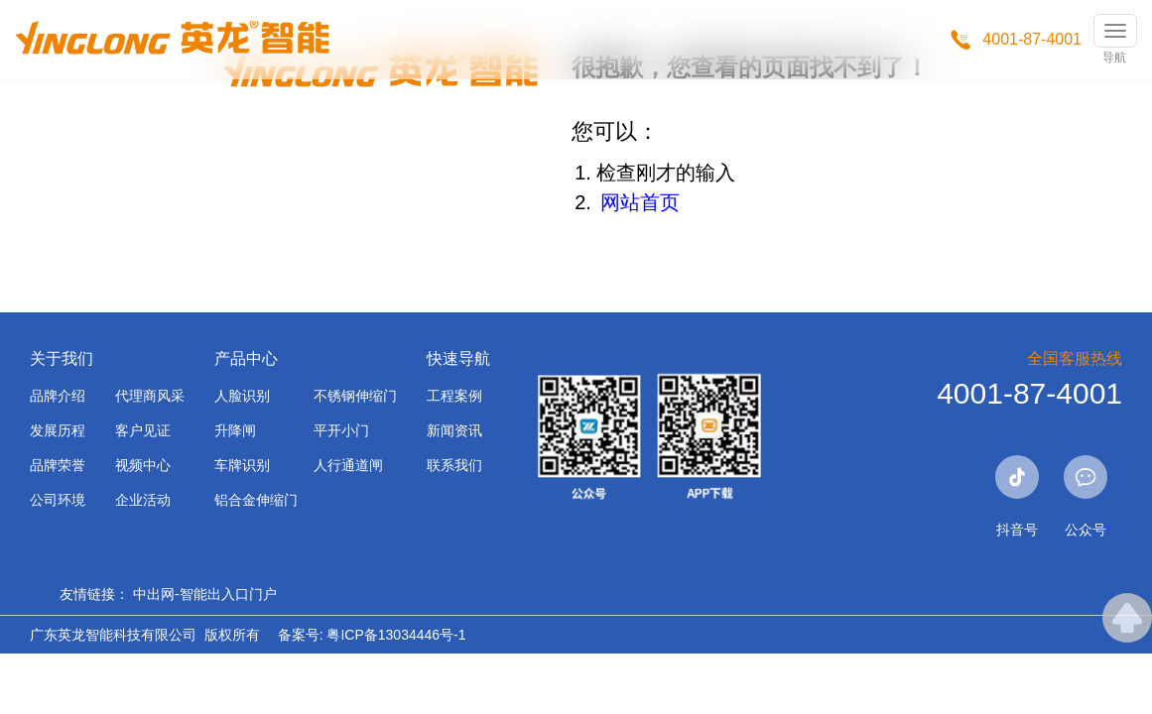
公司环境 (57, 500)
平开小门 (341, 430)
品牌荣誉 (57, 465)
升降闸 (235, 430)
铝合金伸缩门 (256, 500)
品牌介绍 (57, 396)
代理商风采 (150, 396)
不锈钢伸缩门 (355, 396)
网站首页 (640, 202)
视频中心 (143, 465)
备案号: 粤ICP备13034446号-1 (372, 635)
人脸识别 (242, 396)
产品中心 (246, 358)
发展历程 (57, 430)
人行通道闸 (348, 465)
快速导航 (458, 358)
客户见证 (143, 430)
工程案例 (454, 396)
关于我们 (61, 358)
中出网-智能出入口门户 (205, 594)
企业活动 (143, 500)
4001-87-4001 (1032, 39)
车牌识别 (242, 465)
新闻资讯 (454, 430)
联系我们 (454, 465)
